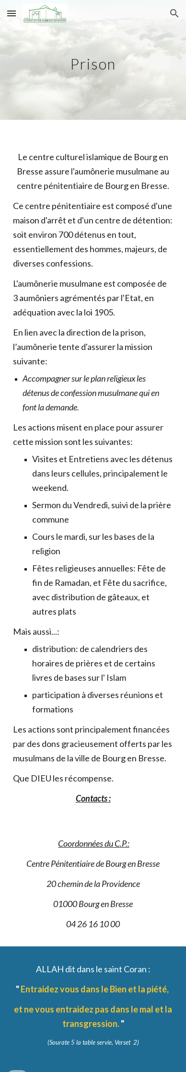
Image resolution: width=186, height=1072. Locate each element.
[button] (11, 13)
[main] (93, 59)
